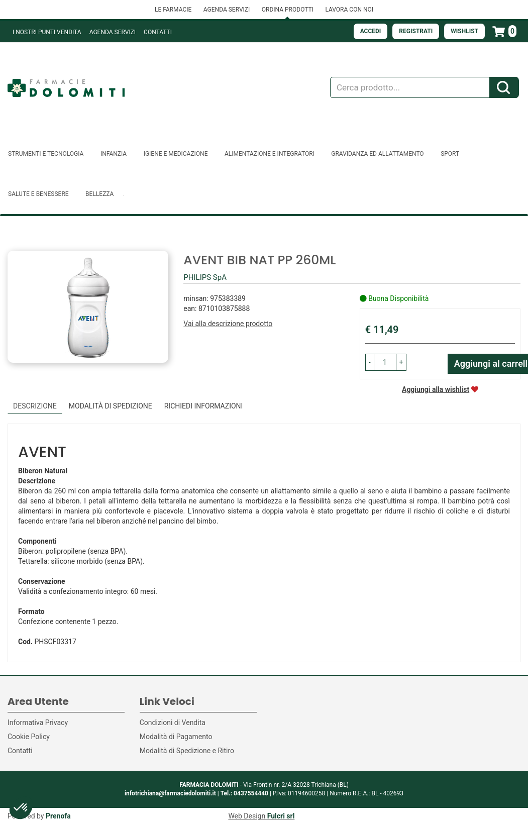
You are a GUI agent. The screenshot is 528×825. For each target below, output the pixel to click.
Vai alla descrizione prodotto (227, 324)
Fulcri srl (281, 816)
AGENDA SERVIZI (226, 9)
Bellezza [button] (99, 193)
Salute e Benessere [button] (38, 193)
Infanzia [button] (113, 153)
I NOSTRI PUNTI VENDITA (47, 32)
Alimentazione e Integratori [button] (269, 153)
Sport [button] (450, 153)
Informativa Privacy (38, 722)
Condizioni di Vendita (172, 722)
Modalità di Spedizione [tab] (110, 406)
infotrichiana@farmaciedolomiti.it (170, 793)
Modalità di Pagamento (176, 737)
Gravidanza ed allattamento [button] (377, 153)
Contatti (158, 32)
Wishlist (464, 31)
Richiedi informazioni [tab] (203, 406)
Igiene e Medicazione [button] (176, 153)
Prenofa (58, 816)
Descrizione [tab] (35, 406)
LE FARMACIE (173, 9)
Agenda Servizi (112, 32)
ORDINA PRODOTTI (287, 9)
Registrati (416, 31)
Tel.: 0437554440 (244, 793)
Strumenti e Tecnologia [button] (45, 153)
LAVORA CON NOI (349, 9)
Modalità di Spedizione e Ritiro (187, 751)
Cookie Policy (29, 737)
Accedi (370, 31)
